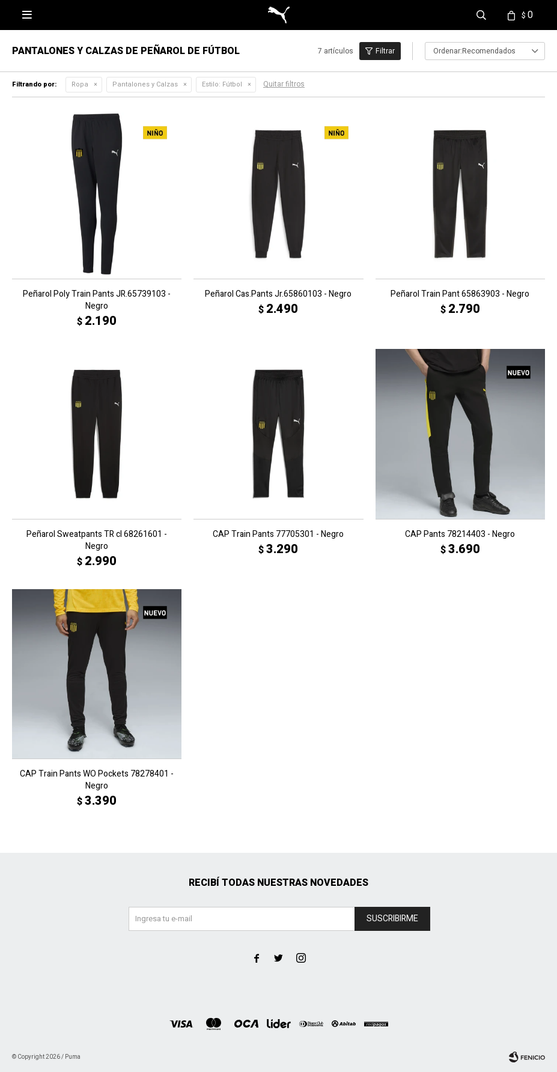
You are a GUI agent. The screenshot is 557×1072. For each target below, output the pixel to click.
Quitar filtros (284, 84)
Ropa (80, 84)
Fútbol (222, 84)
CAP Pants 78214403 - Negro (460, 534)
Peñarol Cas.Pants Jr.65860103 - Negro (278, 294)
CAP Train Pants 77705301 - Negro (278, 534)
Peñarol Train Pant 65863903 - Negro (460, 294)
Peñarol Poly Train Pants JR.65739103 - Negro (97, 300)
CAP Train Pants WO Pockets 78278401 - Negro (97, 780)
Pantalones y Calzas (145, 84)
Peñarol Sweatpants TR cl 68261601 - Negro (96, 540)
